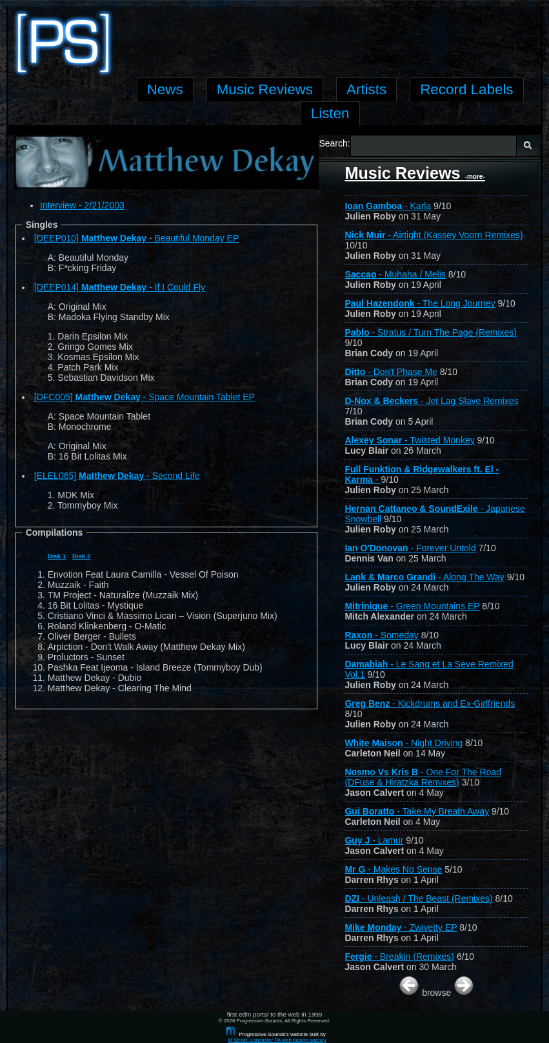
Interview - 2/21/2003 (82, 205)
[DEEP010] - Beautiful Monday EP (136, 238)
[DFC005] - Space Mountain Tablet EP (144, 397)
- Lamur (373, 840)
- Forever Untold (409, 548)
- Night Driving (403, 743)
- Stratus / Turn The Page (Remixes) (430, 332)
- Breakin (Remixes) (399, 956)
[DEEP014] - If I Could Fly (119, 287)
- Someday (381, 635)
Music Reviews (414, 173)
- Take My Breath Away (416, 811)
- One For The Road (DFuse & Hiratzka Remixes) (422, 777)
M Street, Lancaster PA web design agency (277, 1040)
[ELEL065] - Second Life (117, 476)
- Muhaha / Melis (394, 274)
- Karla (387, 206)
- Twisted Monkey (409, 440)
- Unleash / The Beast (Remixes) (418, 898)
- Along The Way (424, 577)
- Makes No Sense (393, 869)
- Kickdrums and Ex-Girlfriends (429, 703)
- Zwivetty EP (400, 927)
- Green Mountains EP (411, 606)
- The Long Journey (419, 303)
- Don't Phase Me (390, 372)
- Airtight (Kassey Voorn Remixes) (433, 235)
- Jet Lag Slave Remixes (431, 401)
